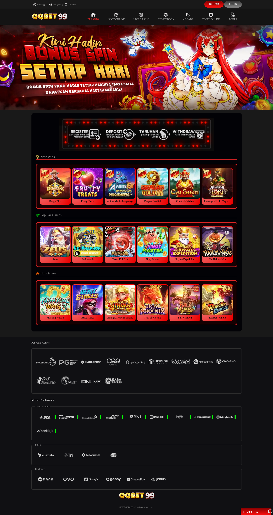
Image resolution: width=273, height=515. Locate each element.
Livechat (70, 5)
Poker (233, 16)
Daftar (214, 4)
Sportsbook (166, 16)
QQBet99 (129, 507)
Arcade (188, 16)
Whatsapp (39, 5)
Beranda (93, 16)
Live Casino (141, 16)
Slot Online (116, 16)
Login (233, 4)
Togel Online (211, 16)
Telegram (55, 5)
